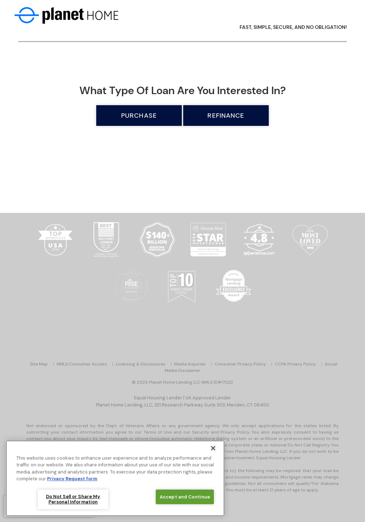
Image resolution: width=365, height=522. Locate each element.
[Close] (213, 448)
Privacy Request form (72, 479)
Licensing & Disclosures (140, 364)
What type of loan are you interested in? (182, 90)
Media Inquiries (190, 364)
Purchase (139, 115)
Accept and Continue (185, 497)
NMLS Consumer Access (82, 364)
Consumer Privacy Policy (240, 364)
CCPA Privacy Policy (295, 364)
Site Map (39, 364)
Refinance (225, 115)
